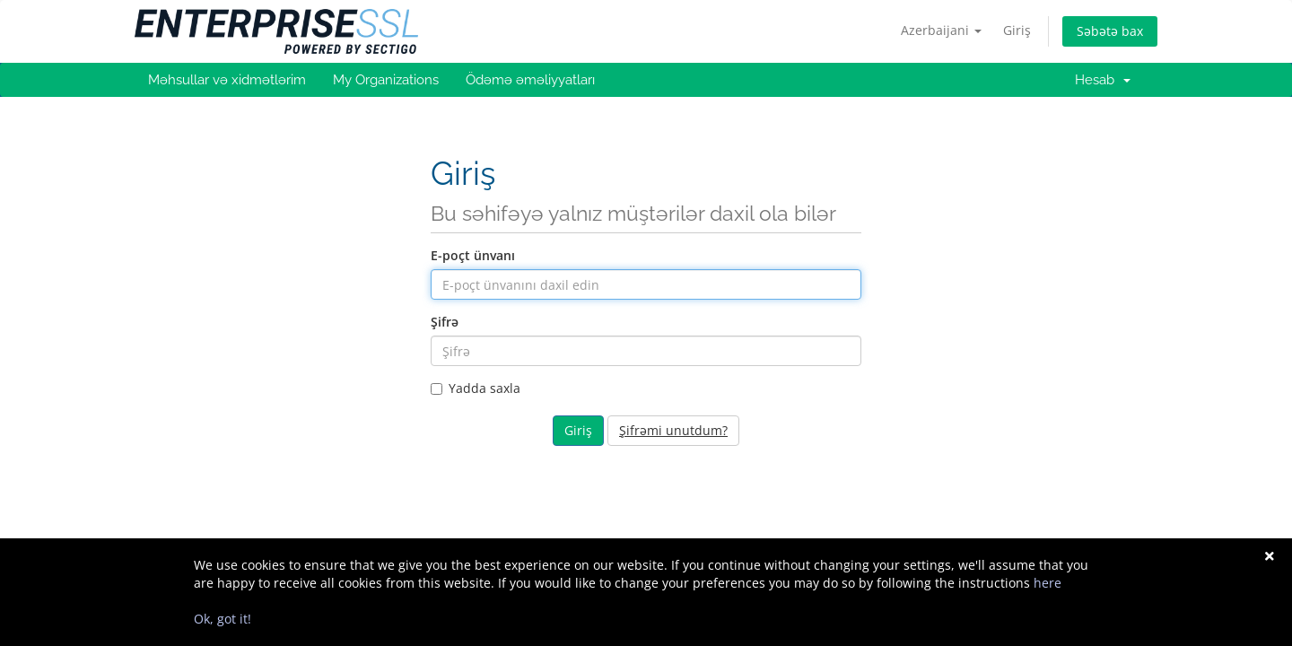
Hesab (1102, 80)
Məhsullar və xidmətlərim (227, 80)
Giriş (1017, 30)
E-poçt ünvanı (473, 255)
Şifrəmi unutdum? (673, 430)
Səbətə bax (1110, 30)
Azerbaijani (941, 30)
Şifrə (444, 321)
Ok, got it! (222, 618)
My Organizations (386, 80)
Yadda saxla (475, 388)
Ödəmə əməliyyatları (530, 80)
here (1047, 582)
